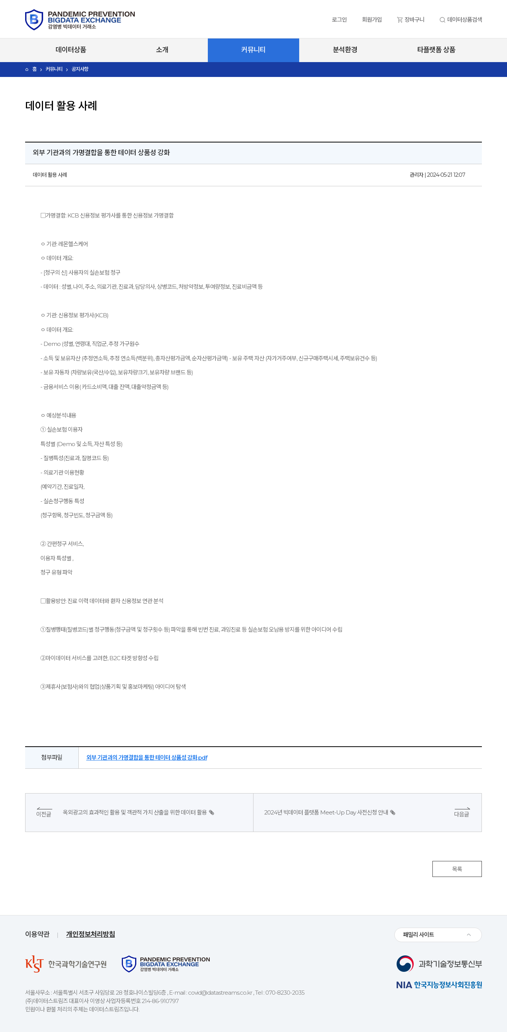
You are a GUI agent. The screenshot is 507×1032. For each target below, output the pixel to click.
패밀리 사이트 (418, 934)
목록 (457, 869)
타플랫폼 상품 (436, 50)
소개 (162, 50)
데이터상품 (71, 50)
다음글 (461, 814)
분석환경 (345, 50)
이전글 (43, 814)
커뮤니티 (253, 50)
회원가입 (372, 19)
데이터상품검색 (464, 19)
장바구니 (414, 19)
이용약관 (37, 934)
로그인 (339, 19)
